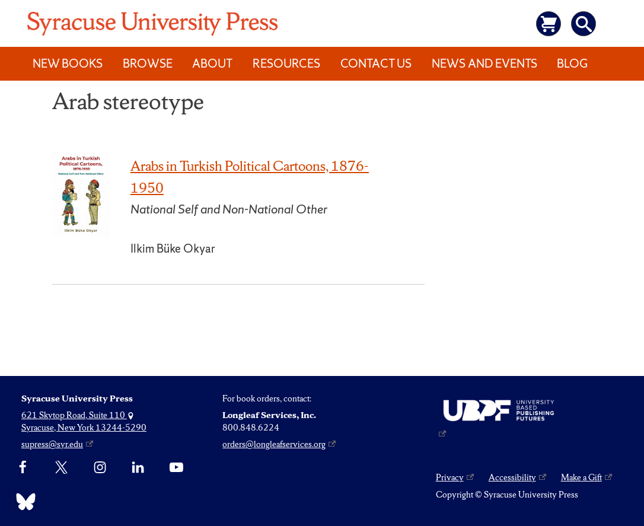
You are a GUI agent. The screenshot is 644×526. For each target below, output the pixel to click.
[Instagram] (100, 467)
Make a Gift (581, 477)
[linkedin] (138, 467)
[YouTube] (176, 467)
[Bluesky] (22, 501)
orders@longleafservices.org (274, 444)
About (212, 63)
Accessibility (512, 477)
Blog (572, 63)
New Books (68, 63)
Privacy (450, 477)
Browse (148, 63)
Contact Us (376, 63)
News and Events (484, 63)
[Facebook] (22, 467)
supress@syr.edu (52, 444)
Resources (286, 63)
